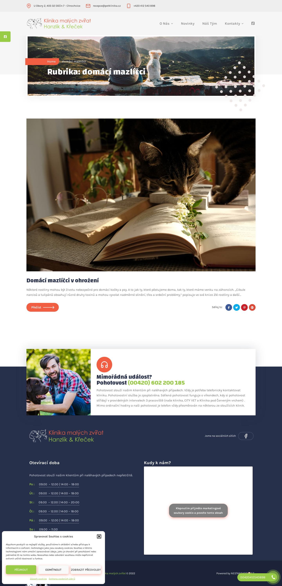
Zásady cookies (38, 578)
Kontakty (232, 23)
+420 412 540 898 (144, 5)
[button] (99, 536)
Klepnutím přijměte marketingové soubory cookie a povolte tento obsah (198, 510)
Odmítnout (53, 570)
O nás (165, 23)
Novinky (187, 23)
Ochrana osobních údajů (62, 578)
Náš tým (209, 23)
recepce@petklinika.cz (107, 5)
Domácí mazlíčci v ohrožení (62, 280)
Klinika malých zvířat (112, 573)
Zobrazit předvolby (86, 570)
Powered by (223, 573)
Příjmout (21, 570)
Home (51, 61)
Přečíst (42, 307)
